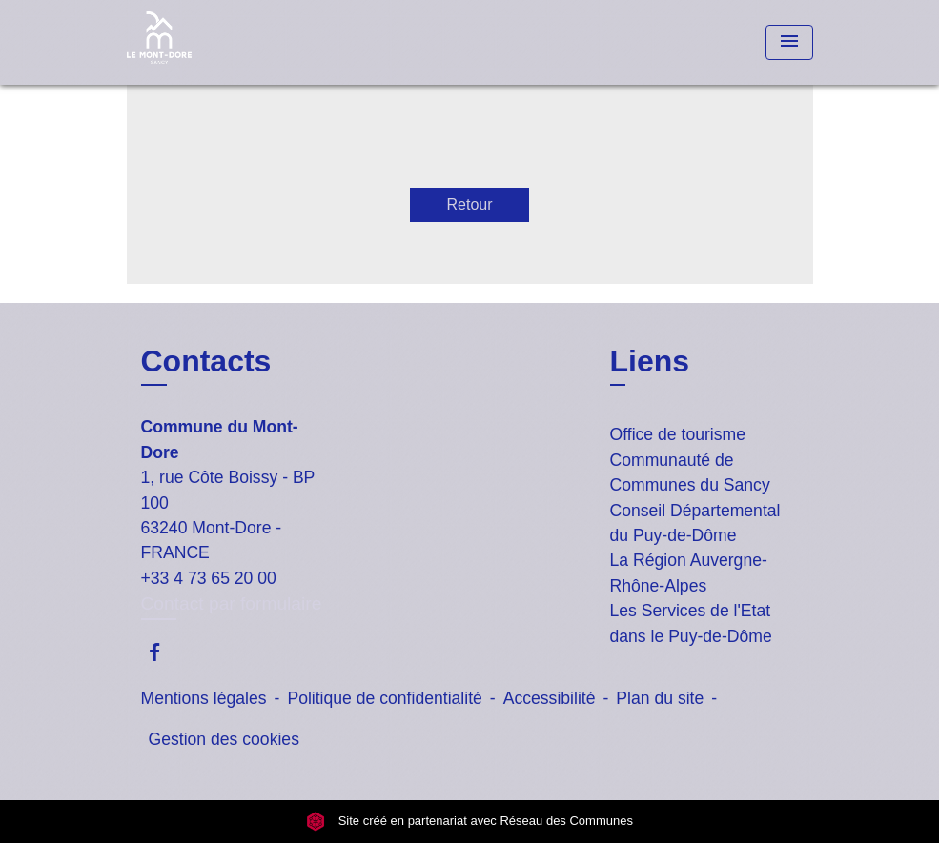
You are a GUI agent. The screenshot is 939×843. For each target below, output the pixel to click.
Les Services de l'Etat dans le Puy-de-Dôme (691, 623)
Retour (469, 204)
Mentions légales (204, 698)
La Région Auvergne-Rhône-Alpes (688, 572)
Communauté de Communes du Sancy (690, 472)
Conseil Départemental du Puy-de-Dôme (695, 523)
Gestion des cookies (224, 739)
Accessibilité (549, 698)
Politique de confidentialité (384, 698)
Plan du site (660, 698)
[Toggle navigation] (789, 42)
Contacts (206, 361)
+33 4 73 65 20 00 (208, 578)
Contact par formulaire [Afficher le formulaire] (231, 603)
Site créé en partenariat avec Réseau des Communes (469, 821)
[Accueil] (246, 42)
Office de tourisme (677, 434)
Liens (650, 361)
